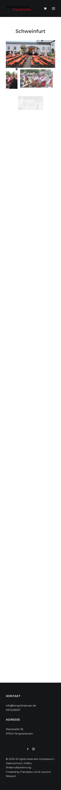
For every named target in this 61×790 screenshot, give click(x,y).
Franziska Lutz (29, 771)
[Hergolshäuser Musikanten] (20, 8)
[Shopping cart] (44, 8)
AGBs (27, 763)
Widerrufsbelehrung (18, 767)
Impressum (46, 759)
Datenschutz (14, 763)
